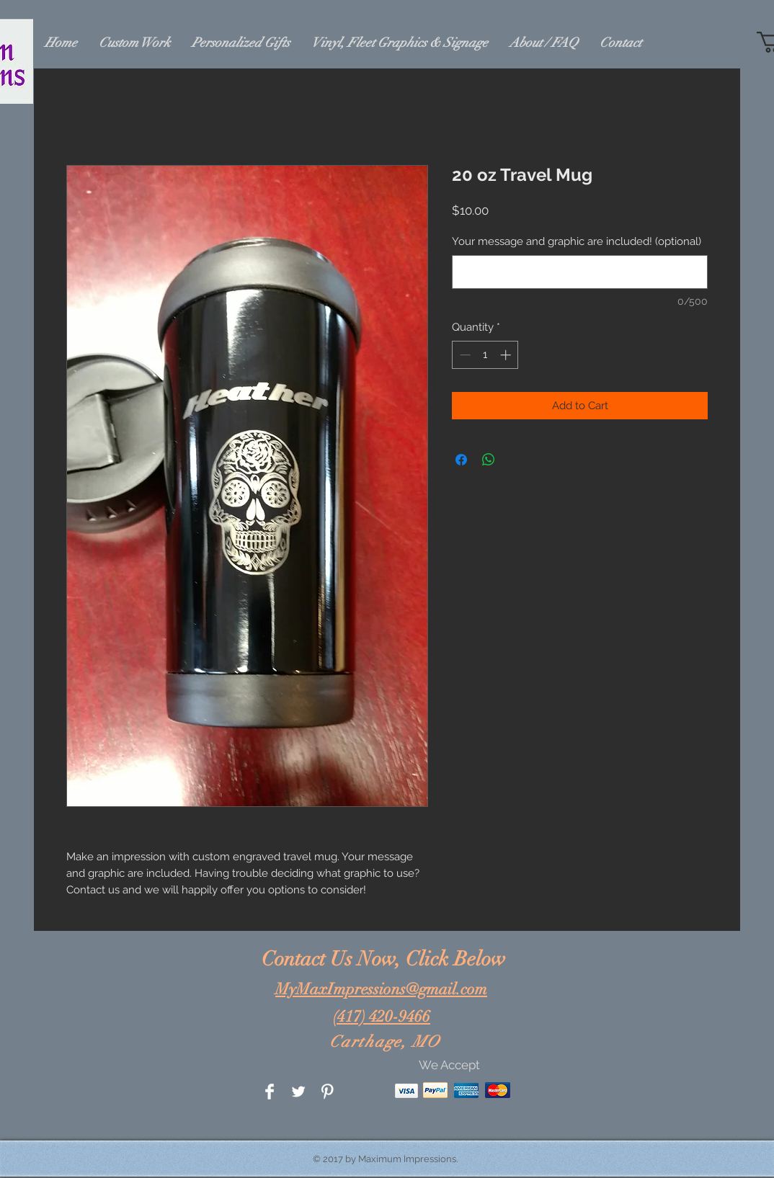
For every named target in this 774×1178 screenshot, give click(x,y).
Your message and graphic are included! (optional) (576, 241)
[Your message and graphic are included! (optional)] (580, 272)
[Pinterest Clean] (327, 1091)
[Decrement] (463, 355)
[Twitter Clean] (298, 1091)
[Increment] (507, 355)
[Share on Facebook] (461, 459)
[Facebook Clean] (269, 1091)
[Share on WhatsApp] (488, 459)
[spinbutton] (485, 355)
